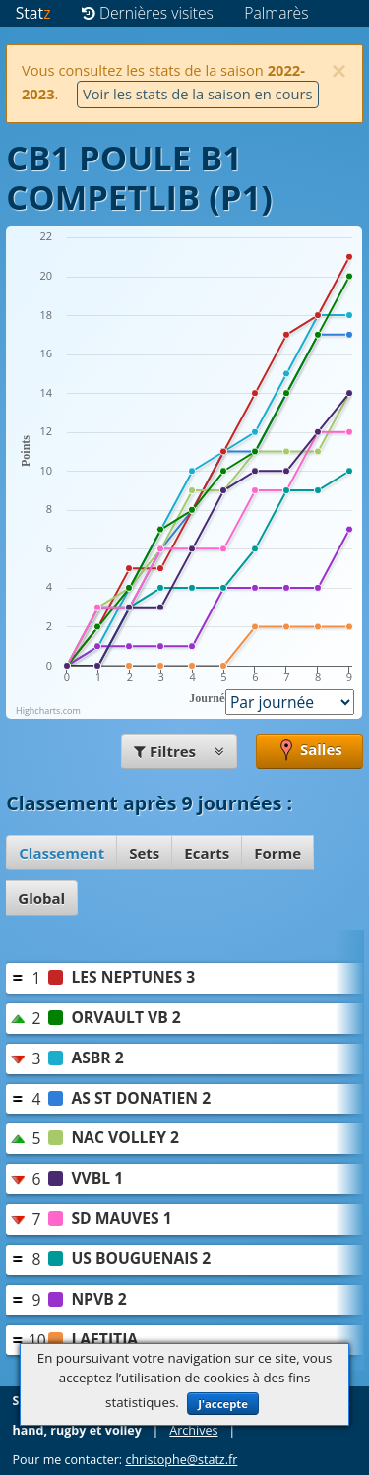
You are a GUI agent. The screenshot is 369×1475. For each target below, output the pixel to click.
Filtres (179, 751)
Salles (309, 751)
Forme (277, 853)
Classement (61, 853)
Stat (33, 13)
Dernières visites (148, 13)
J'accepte (223, 1403)
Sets (144, 853)
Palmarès (276, 13)
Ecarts (206, 853)
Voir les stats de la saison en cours (198, 93)
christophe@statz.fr (181, 1459)
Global (41, 898)
